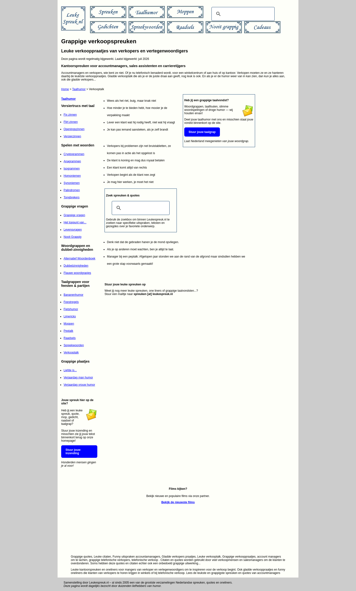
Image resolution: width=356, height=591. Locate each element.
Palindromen (72, 190)
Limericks (70, 316)
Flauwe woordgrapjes (77, 273)
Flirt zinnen (71, 122)
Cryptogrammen (74, 154)
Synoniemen (72, 183)
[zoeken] (242, 14)
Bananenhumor (73, 294)
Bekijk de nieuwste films (178, 502)
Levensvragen (73, 229)
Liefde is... (70, 370)
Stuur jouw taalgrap (202, 132)
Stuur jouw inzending (73, 451)
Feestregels (71, 302)
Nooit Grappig (72, 237)
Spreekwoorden (74, 345)
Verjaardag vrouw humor (79, 384)
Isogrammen (72, 168)
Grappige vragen (74, 215)
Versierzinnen (72, 136)
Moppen (69, 323)
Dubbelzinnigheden (76, 265)
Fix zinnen (70, 114)
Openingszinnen (74, 129)
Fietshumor (71, 309)
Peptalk (68, 331)
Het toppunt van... (75, 222)
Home (65, 89)
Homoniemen (72, 175)
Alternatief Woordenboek (79, 258)
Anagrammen (72, 161)
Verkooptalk (71, 352)
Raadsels (70, 338)
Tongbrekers (71, 197)
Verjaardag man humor (78, 377)
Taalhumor (79, 89)
